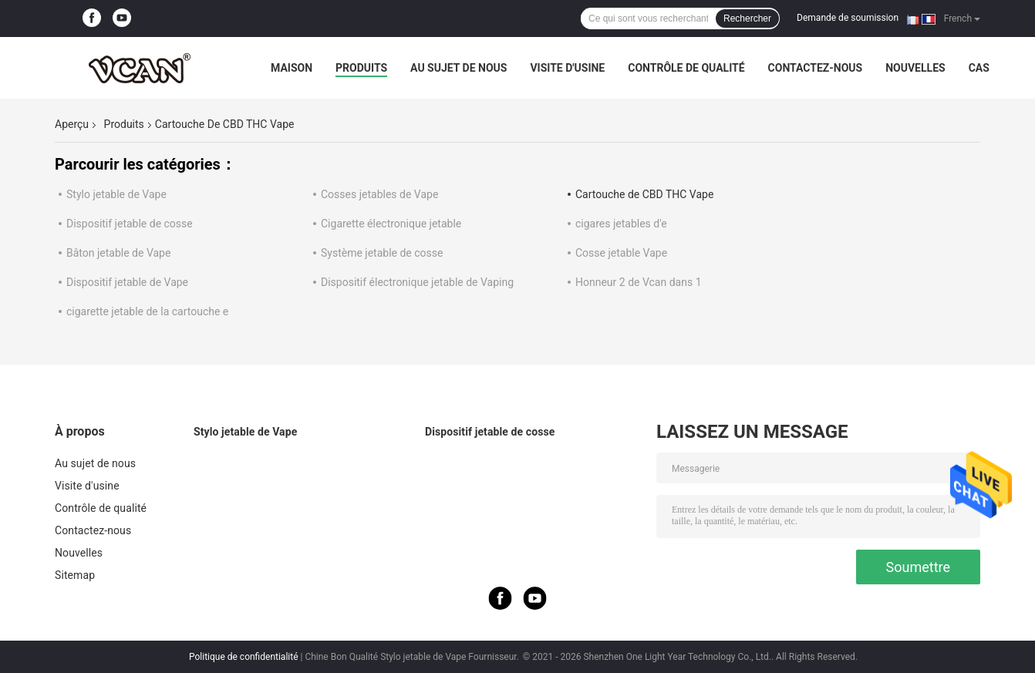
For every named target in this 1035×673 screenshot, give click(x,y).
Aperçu (72, 124)
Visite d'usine (567, 68)
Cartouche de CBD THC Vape (644, 194)
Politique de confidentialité (243, 656)
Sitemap (75, 575)
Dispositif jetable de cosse (129, 223)
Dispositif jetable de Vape (127, 282)
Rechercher (747, 18)
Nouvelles (915, 68)
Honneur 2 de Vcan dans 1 (638, 282)
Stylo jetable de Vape (116, 194)
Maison (291, 68)
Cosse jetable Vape (621, 253)
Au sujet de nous (458, 68)
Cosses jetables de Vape (379, 194)
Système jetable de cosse (382, 253)
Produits (361, 68)
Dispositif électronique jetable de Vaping (417, 282)
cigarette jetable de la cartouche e (147, 311)
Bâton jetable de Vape (118, 253)
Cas (979, 68)
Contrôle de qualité (686, 68)
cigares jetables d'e (621, 223)
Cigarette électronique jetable (391, 223)
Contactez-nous (815, 68)
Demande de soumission (847, 17)
